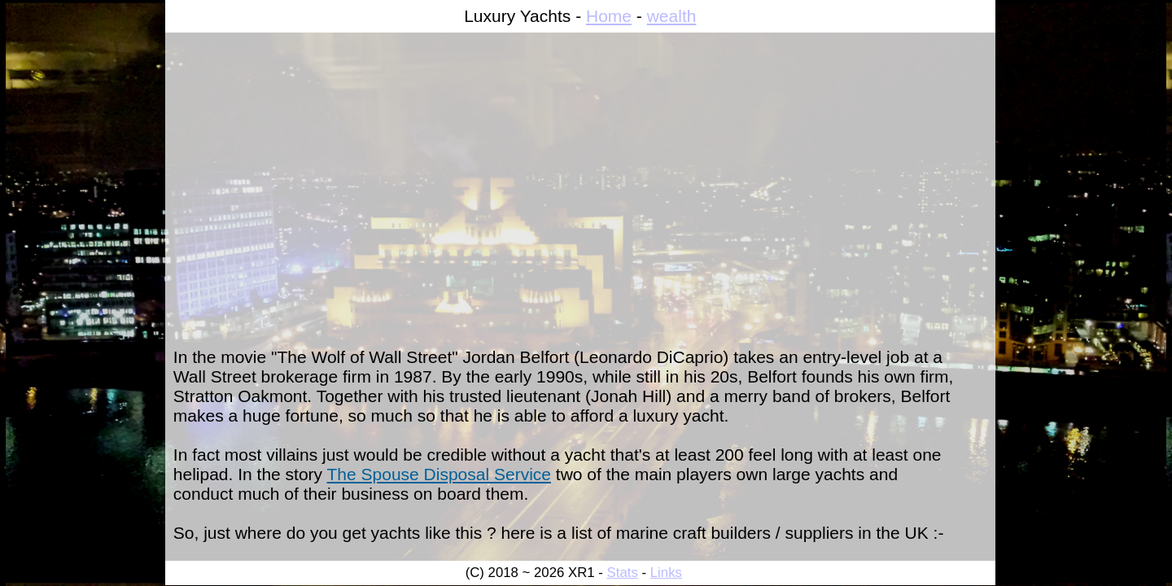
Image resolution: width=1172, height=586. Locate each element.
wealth (672, 16)
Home (609, 16)
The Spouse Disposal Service (439, 474)
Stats (622, 572)
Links (666, 572)
